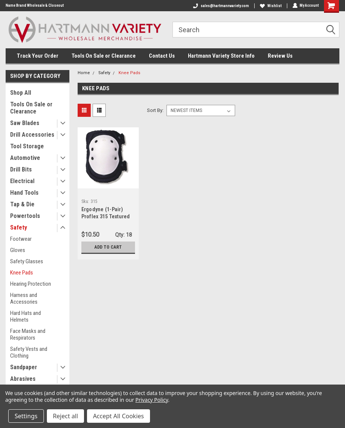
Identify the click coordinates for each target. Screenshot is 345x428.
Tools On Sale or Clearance (104, 55)
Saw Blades (24, 123)
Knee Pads (21, 272)
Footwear (21, 239)
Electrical (22, 181)
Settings (26, 416)
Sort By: (155, 110)
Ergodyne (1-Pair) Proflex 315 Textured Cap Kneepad (105, 216)
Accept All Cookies (118, 416)
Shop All (20, 92)
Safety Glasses (26, 261)
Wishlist (270, 5)
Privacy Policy (151, 399)
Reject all (65, 416)
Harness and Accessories (24, 298)
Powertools (25, 215)
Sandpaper (23, 367)
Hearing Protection (30, 283)
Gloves (17, 250)
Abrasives (23, 378)
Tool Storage (27, 146)
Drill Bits (21, 169)
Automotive (25, 157)
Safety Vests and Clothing (28, 352)
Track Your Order (37, 55)
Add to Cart (108, 247)
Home (84, 72)
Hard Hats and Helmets (25, 316)
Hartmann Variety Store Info (221, 55)
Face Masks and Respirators (27, 334)
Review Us (280, 55)
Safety (18, 227)
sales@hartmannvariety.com (221, 5)
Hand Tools (24, 192)
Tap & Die (22, 204)
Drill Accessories (32, 134)
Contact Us (162, 55)
